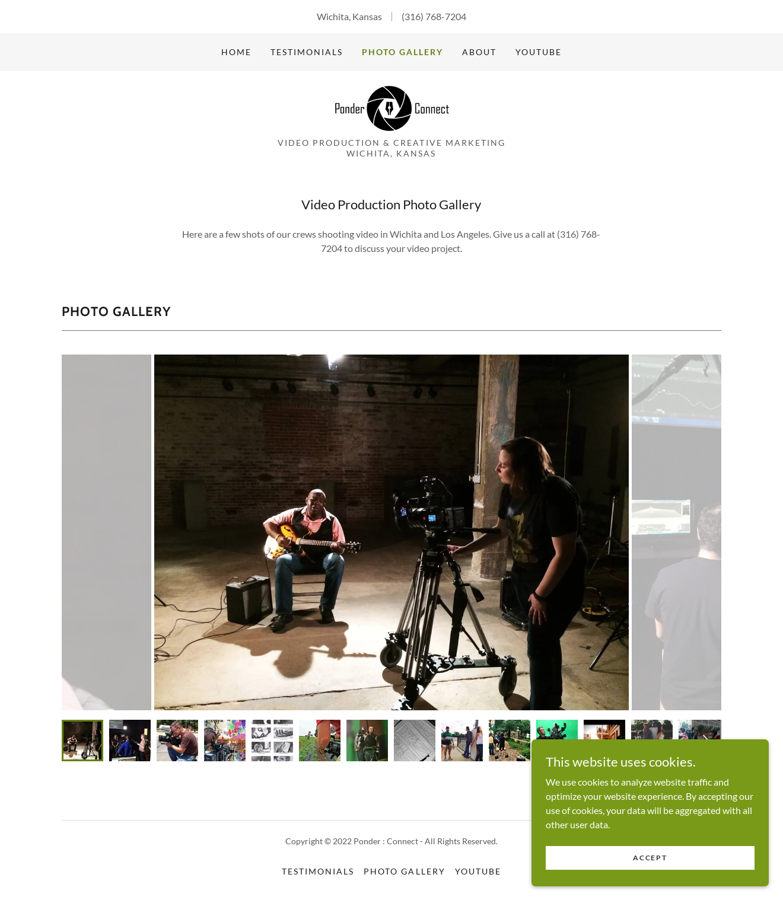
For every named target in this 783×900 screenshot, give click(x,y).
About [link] (479, 52)
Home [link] (236, 52)
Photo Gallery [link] (402, 52)
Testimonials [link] (306, 52)
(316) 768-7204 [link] (434, 16)
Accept (650, 857)
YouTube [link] (538, 52)
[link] (391, 107)
